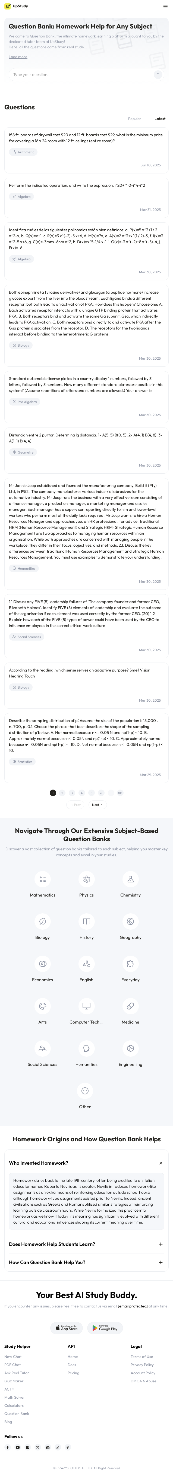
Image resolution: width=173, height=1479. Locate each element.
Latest (160, 118)
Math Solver (14, 1397)
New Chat (12, 1356)
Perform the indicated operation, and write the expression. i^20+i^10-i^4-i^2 (77, 185)
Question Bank (16, 1413)
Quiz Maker (14, 1381)
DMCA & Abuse (143, 1381)
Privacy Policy (142, 1364)
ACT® (9, 1389)
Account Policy (143, 1372)
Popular (134, 118)
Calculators (14, 1405)
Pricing (73, 1372)
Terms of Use (142, 1356)
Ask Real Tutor (16, 1372)
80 (120, 793)
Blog (8, 1421)
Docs (72, 1364)
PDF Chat (12, 1364)
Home (73, 1356)
